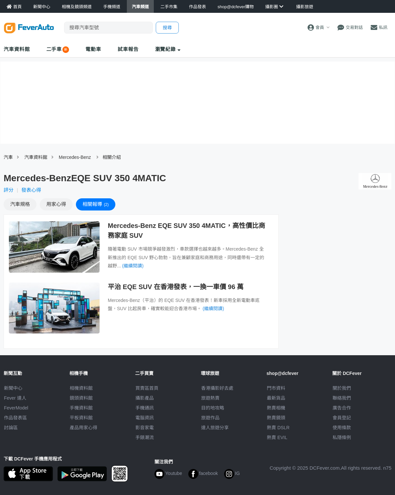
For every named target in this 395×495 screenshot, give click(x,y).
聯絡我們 (342, 398)
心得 (56, 204)
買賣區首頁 (146, 388)
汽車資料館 (17, 49)
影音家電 (144, 427)
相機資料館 (81, 388)
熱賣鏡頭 (276, 417)
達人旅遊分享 (215, 427)
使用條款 (342, 427)
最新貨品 (276, 398)
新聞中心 (13, 388)
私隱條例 (342, 437)
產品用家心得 (83, 427)
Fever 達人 (15, 398)
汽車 (8, 157)
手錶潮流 (144, 437)
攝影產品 (144, 398)
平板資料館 (81, 417)
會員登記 (342, 417)
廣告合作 (342, 407)
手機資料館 (81, 407)
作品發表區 (15, 417)
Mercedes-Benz (75, 157)
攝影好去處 (217, 388)
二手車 (54, 49)
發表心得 (31, 190)
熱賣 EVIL (277, 437)
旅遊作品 (210, 417)
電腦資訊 (144, 417)
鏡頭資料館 (81, 398)
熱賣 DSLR (278, 427)
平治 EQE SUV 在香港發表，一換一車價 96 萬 (176, 286)
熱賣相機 (276, 407)
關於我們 (342, 388)
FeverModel (16, 407)
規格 (20, 204)
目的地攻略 (212, 407)
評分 (8, 190)
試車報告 (128, 49)
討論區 (11, 427)
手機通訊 (144, 407)
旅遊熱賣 (210, 398)
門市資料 (276, 388)
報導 (95, 204)
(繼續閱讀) (133, 265)
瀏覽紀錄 (168, 49)
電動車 (93, 49)
